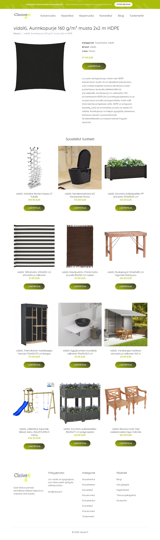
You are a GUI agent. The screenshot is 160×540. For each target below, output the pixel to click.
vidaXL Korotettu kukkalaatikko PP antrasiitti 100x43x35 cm (126, 198)
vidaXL (111, 45)
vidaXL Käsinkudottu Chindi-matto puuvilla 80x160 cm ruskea (80, 276)
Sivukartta (122, 503)
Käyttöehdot (123, 492)
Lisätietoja (94, 69)
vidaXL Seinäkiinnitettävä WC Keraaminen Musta (80, 198)
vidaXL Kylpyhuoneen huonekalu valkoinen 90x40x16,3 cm (80, 355)
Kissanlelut (67, 17)
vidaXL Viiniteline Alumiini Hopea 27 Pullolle (34, 198)
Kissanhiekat (88, 487)
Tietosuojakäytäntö (126, 498)
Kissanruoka (86, 17)
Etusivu (17, 36)
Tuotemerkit (137, 17)
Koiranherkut (88, 503)
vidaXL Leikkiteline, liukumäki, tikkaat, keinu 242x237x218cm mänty (34, 434)
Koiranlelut (106, 17)
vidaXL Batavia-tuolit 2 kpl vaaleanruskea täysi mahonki (125, 433)
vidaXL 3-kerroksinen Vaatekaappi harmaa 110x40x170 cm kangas (34, 355)
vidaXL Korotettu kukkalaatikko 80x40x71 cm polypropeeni (79, 433)
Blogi (121, 17)
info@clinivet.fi (55, 494)
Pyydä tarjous (123, 4)
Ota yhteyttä (123, 487)
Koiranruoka (47, 17)
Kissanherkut (88, 482)
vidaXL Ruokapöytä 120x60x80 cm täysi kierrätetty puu (126, 276)
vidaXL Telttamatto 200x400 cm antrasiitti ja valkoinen (34, 276)
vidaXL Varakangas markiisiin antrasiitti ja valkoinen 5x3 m (125, 355)
